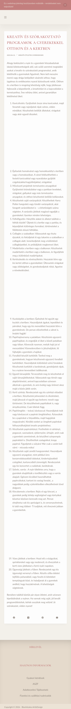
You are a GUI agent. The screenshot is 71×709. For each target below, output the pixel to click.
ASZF (35, 683)
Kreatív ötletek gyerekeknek (30, 55)
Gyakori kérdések (35, 677)
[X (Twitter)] (28, 617)
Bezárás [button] (65, 5)
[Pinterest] (42, 617)
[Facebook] (14, 617)
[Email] (57, 617)
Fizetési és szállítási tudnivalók (35, 695)
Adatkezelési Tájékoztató (35, 689)
